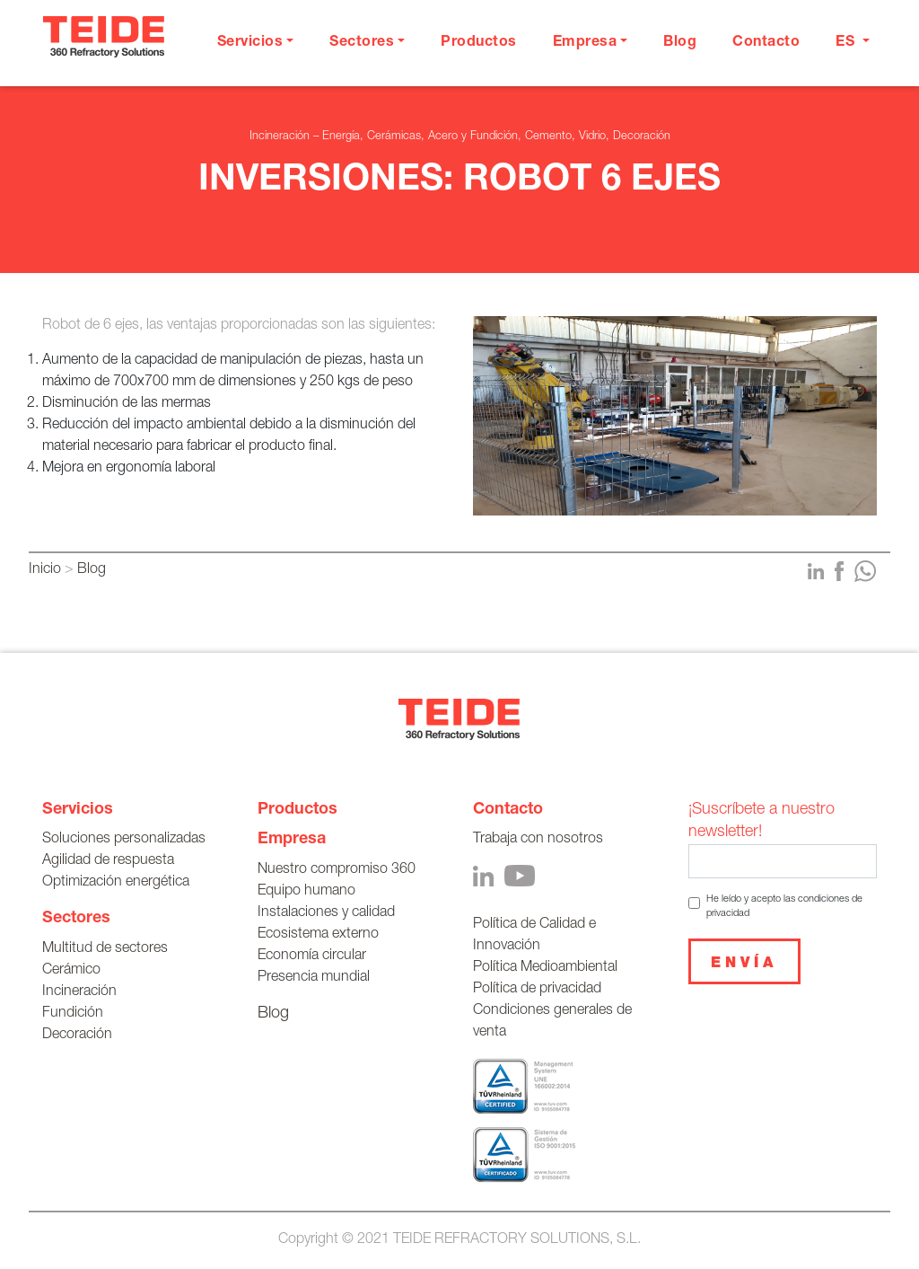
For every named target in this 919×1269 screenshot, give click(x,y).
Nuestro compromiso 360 (337, 870)
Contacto (766, 43)
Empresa (292, 840)
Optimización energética (115, 883)
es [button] (847, 43)
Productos (479, 43)
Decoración (77, 1035)
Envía (744, 964)
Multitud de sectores (105, 949)
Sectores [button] (361, 43)
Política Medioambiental (545, 968)
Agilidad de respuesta (108, 861)
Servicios (77, 810)
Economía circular (312, 956)
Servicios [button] (250, 43)
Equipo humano (306, 892)
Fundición (72, 1014)
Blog (679, 43)
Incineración (79, 992)
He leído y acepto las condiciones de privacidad (784, 906)
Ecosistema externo (318, 935)
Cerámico (71, 971)
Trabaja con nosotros (538, 840)
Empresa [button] (585, 43)
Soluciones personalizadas (124, 840)
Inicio (45, 570)
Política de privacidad (537, 990)
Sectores (76, 919)
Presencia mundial (314, 978)
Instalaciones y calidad (326, 913)
